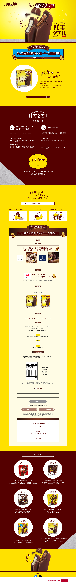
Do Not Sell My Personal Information (54, 580)
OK (64, 580)
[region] (38, 580)
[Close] (74, 580)
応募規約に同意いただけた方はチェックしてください (39, 405)
